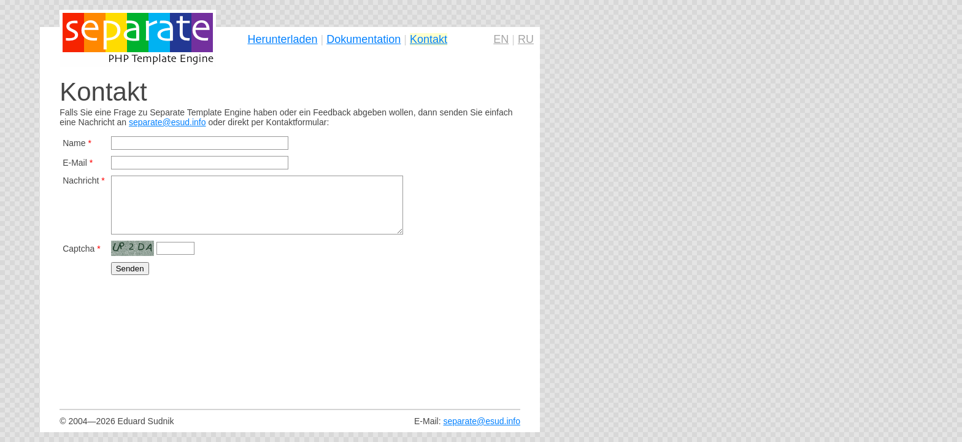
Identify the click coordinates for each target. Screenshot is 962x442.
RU (526, 39)
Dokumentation (363, 39)
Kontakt (428, 39)
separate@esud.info (167, 122)
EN (501, 39)
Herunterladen (283, 39)
